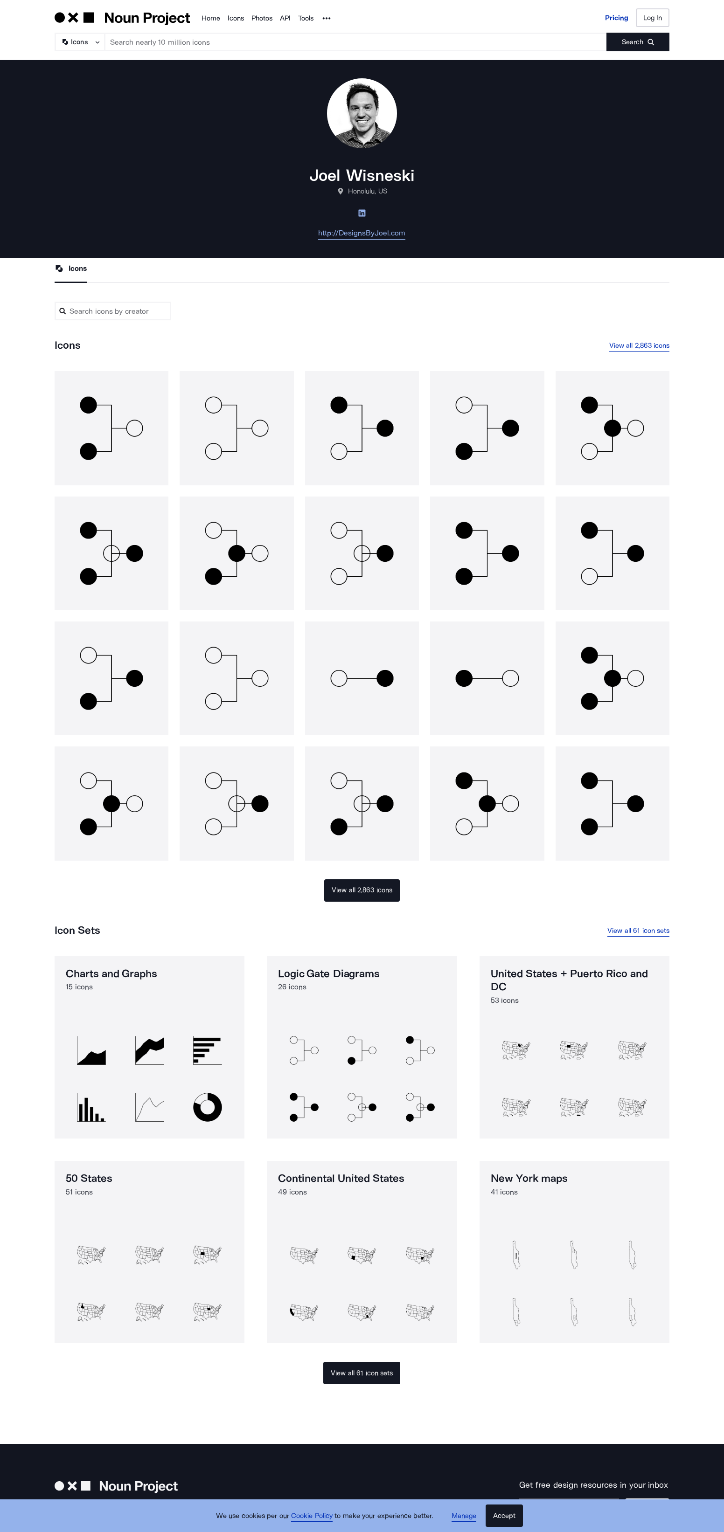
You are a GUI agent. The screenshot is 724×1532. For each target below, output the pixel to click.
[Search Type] (79, 42)
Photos (261, 18)
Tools (305, 18)
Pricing (616, 18)
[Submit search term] (637, 42)
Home (211, 18)
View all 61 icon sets (638, 930)
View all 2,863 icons (639, 345)
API (285, 18)
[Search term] (355, 42)
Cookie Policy (312, 1515)
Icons (236, 18)
